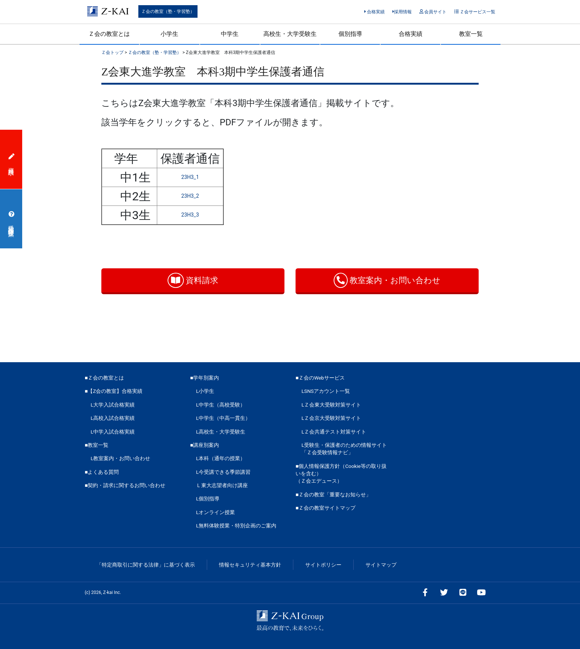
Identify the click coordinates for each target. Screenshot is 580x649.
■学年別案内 (204, 378)
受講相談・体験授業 (11, 218)
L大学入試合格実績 (113, 405)
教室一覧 (471, 34)
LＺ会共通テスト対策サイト (333, 432)
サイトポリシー (323, 565)
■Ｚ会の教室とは (104, 378)
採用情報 (402, 11)
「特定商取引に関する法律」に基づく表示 (146, 565)
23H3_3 (190, 215)
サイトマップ (381, 565)
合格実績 (374, 11)
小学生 (169, 34)
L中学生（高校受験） (220, 405)
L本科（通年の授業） (220, 458)
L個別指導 (207, 499)
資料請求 (193, 280)
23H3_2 (190, 196)
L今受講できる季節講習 (223, 472)
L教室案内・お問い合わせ (120, 458)
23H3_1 (190, 177)
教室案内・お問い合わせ (387, 280)
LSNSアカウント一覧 (325, 391)
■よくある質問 (102, 472)
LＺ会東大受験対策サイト (331, 405)
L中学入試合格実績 (113, 432)
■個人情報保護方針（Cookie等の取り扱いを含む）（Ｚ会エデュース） (341, 473)
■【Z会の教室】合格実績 (113, 391)
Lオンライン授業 (215, 512)
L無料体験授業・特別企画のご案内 (236, 526)
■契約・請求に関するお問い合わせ (125, 485)
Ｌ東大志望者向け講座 (222, 485)
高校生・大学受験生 (290, 34)
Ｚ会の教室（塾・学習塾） (168, 11)
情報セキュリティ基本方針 (250, 565)
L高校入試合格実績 (113, 418)
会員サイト (432, 11)
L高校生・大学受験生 (220, 432)
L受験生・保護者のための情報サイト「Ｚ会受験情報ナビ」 (344, 448)
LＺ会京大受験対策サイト (331, 418)
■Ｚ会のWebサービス (320, 378)
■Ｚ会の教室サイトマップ (325, 508)
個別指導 (350, 34)
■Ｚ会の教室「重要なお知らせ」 (333, 494)
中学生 (230, 34)
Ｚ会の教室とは (109, 34)
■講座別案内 (204, 445)
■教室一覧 (96, 445)
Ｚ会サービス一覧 (474, 11)
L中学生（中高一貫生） (223, 418)
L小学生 (205, 391)
